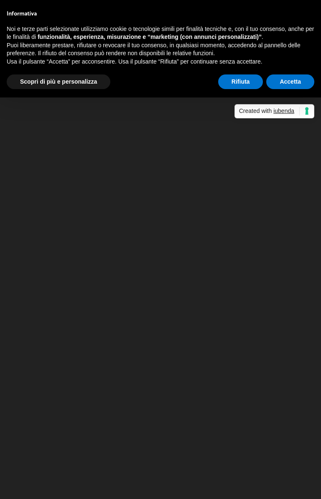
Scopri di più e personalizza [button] (58, 81)
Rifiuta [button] (241, 81)
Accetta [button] (290, 81)
